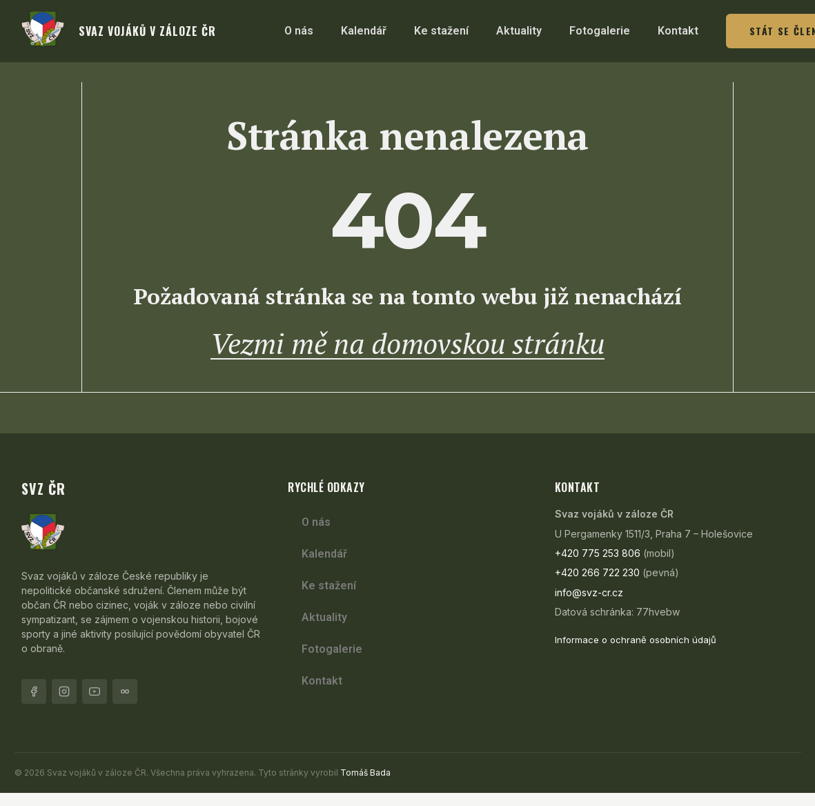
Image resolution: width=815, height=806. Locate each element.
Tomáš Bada (365, 785)
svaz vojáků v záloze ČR (147, 31)
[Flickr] (124, 704)
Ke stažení (441, 30)
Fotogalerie (599, 30)
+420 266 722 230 (597, 586)
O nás (298, 30)
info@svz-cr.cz (589, 605)
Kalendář (363, 30)
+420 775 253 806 (597, 566)
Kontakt (678, 30)
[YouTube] (94, 704)
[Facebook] (33, 704)
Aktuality (519, 30)
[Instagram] (64, 704)
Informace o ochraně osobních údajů (635, 653)
